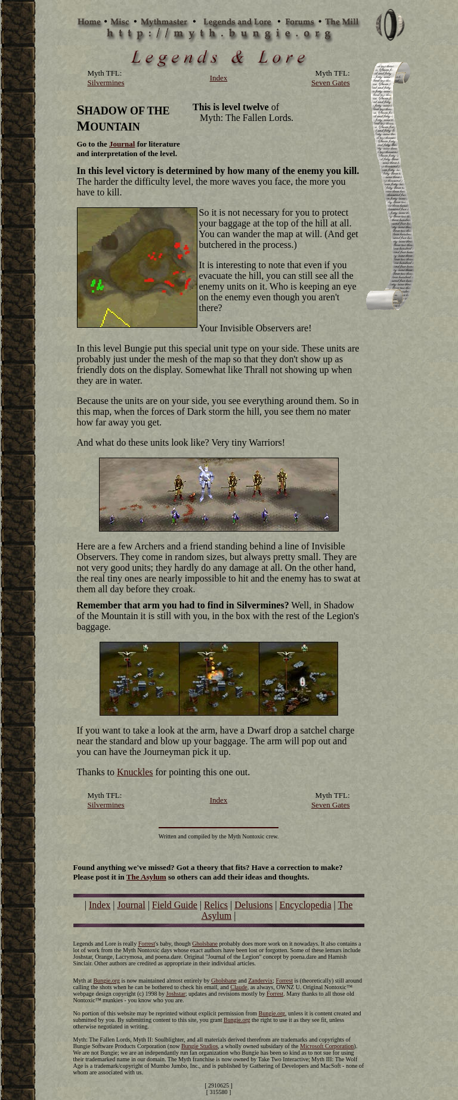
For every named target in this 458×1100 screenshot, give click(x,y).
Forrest (146, 943)
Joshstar (175, 993)
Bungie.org (106, 980)
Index (99, 905)
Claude (238, 987)
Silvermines (106, 82)
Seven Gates (330, 82)
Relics (216, 905)
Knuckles (135, 772)
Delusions (253, 905)
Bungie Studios (199, 1046)
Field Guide (174, 905)
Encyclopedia (305, 905)
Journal (122, 143)
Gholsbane (205, 943)
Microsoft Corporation (327, 1046)
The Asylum (146, 876)
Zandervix (260, 980)
